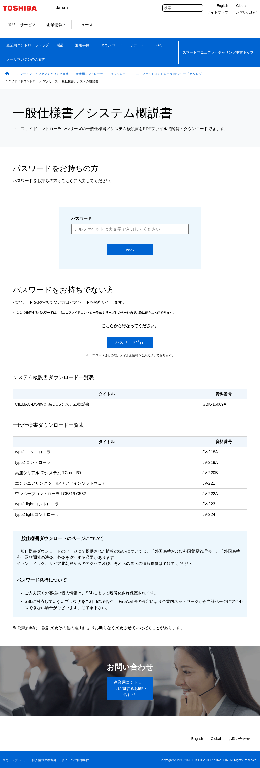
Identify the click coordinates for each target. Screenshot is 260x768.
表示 (130, 249)
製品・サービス (22, 25)
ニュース (85, 25)
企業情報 (56, 25)
